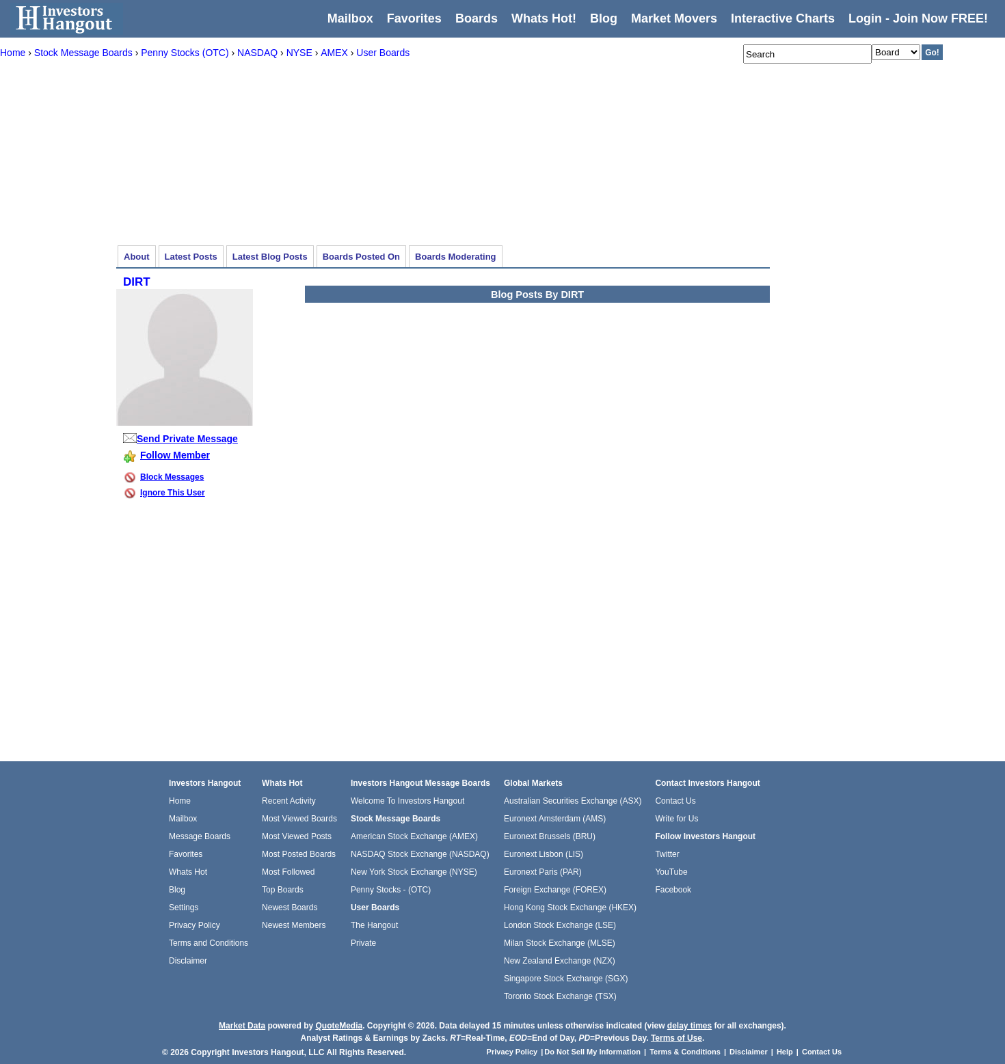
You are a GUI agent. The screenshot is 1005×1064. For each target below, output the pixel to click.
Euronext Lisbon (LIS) (543, 854)
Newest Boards (289, 907)
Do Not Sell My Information (593, 1052)
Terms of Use (676, 1038)
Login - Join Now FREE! (918, 18)
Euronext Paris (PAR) (543, 872)
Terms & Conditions (685, 1052)
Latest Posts (191, 256)
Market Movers (674, 18)
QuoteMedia (338, 1026)
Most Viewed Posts (297, 836)
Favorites (414, 18)
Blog (177, 890)
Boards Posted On (361, 256)
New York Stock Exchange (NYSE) (414, 872)
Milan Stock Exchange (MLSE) (559, 943)
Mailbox (350, 18)
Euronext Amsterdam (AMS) (555, 818)
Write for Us (676, 818)
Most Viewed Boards (299, 818)
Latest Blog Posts (270, 256)
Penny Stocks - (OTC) (391, 890)
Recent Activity (289, 801)
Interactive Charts (783, 18)
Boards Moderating (455, 256)
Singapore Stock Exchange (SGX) (566, 978)
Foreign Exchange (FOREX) (555, 890)
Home (180, 801)
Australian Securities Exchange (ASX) (572, 801)
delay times (689, 1026)
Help (785, 1052)
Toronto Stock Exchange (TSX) (560, 996)
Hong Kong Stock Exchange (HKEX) (570, 907)
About (137, 256)
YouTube (671, 872)
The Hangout (374, 925)
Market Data (242, 1026)
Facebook (673, 890)
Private (363, 943)
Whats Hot (188, 872)
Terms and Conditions (208, 943)
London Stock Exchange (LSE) (560, 925)
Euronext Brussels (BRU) (549, 836)
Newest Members (293, 925)
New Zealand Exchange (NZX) (559, 961)
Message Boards (199, 836)
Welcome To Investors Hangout (407, 801)
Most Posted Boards (299, 854)
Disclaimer (188, 961)
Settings (183, 907)
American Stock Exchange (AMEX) (414, 836)
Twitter (667, 854)
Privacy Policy (194, 925)
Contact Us (675, 801)
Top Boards (283, 890)
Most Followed (288, 872)
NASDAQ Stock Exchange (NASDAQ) (420, 854)
